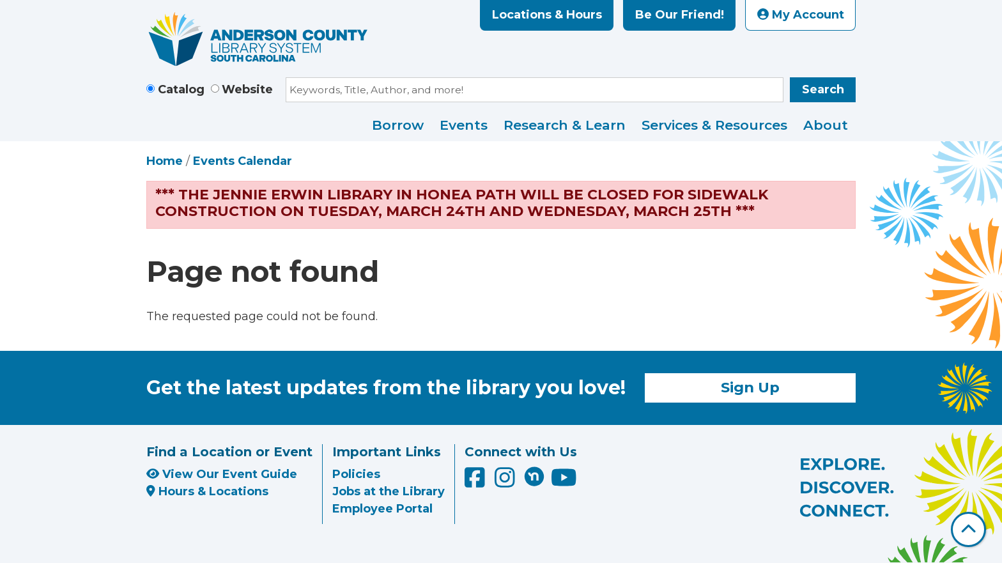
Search (823, 89)
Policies (356, 474)
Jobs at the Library (388, 491)
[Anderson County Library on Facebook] (476, 482)
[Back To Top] (968, 529)
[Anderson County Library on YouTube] (564, 482)
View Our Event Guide (221, 474)
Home (164, 161)
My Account (800, 15)
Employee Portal (382, 509)
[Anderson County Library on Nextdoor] (534, 476)
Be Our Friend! (679, 15)
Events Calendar (242, 161)
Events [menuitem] (464, 125)
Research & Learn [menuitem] (565, 125)
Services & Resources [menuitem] (714, 125)
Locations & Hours (547, 15)
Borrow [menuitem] (398, 125)
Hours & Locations (207, 491)
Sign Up (750, 387)
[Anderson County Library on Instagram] (506, 482)
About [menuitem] (825, 125)
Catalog (181, 89)
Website (247, 89)
